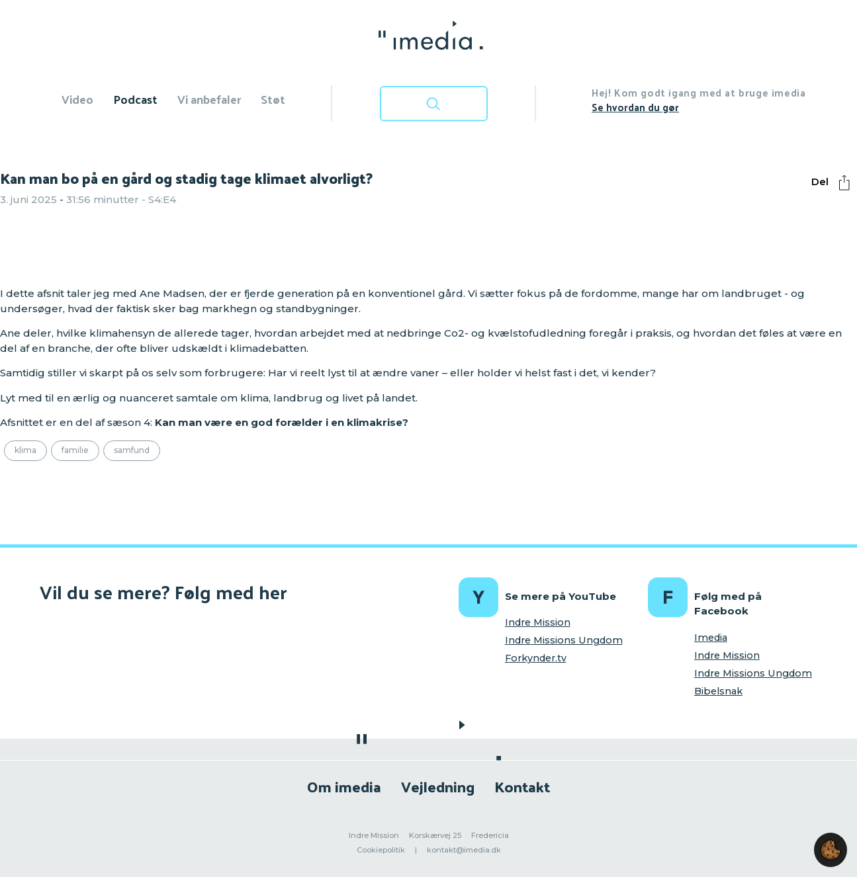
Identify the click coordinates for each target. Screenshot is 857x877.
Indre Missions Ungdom (564, 640)
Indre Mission (537, 622)
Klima (25, 450)
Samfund (132, 450)
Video (77, 99)
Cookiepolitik (381, 850)
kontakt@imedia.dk (464, 850)
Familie (75, 450)
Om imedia (344, 786)
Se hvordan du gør (635, 107)
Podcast (135, 99)
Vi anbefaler (209, 99)
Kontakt (522, 786)
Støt (273, 99)
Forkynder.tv (535, 658)
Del (833, 182)
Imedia (710, 638)
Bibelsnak (718, 691)
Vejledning (437, 786)
